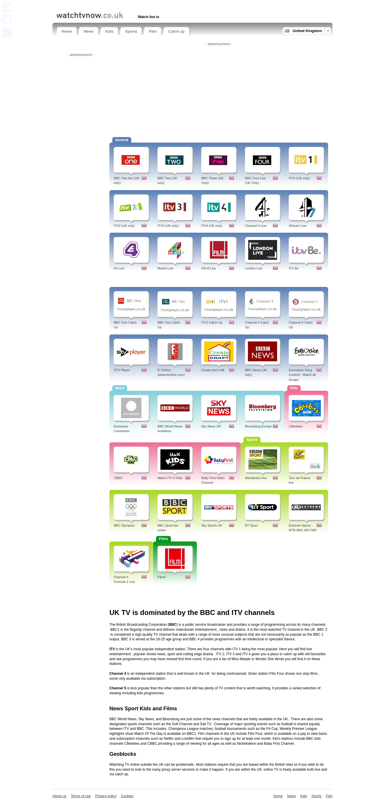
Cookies (127, 796)
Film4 (161, 577)
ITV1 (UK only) (299, 178)
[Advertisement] (125, 5)
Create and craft (212, 370)
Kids (109, 31)
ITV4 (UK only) (211, 225)
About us (59, 796)
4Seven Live (298, 225)
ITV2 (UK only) (124, 225)
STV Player (122, 370)
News (89, 31)
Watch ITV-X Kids (170, 478)
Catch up (176, 31)
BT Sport (251, 525)
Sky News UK (211, 426)
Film (153, 31)
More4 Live (165, 268)
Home (67, 31)
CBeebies (296, 426)
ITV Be (294, 268)
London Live (253, 268)
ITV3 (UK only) (168, 225)
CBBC (118, 478)
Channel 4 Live (255, 225)
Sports (131, 31)
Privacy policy (105, 796)
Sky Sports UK (211, 525)
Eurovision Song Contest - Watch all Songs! (302, 375)
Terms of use (81, 796)
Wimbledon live (256, 478)
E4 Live (119, 268)
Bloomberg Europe (258, 426)
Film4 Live (208, 268)
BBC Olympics (124, 525)
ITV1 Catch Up (211, 322)
